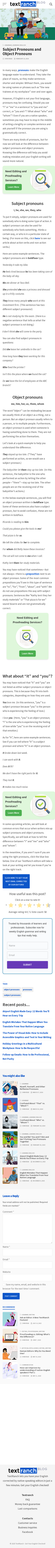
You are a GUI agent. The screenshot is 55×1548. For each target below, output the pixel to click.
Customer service (27, 1522)
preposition (32, 573)
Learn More (13, 187)
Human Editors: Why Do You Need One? (35, 1352)
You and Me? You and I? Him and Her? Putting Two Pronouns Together (34, 1139)
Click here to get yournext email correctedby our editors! (16, 881)
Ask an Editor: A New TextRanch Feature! (34, 1318)
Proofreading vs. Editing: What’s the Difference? (35, 1335)
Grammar (8, 45)
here (37, 238)
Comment (8, 1211)
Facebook (27, 1532)
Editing (24, 1331)
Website (6, 1271)
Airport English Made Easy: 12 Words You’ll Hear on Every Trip (34, 1157)
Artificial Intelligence (30, 1348)
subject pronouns (12, 995)
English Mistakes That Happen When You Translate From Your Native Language (34, 1175)
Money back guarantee (27, 1504)
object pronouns (12, 989)
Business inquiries (27, 1527)
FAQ (27, 1499)
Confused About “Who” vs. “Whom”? (32, 1121)
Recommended (9, 1307)
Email (6, 1259)
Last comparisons (27, 1508)
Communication (27, 1365)
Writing (32, 1315)
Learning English (19, 45)
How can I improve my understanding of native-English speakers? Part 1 (35, 1370)
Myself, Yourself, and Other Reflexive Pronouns (32, 1087)
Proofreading (33, 1331)
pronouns (23, 70)
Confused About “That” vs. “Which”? (32, 1104)
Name (6, 1246)
